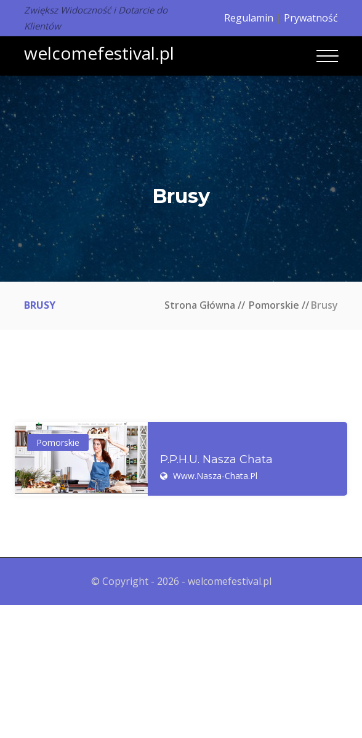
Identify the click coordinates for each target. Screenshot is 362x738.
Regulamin (248, 18)
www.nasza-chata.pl (215, 476)
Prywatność (311, 18)
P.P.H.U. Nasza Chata (216, 459)
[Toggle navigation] (327, 56)
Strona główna (199, 305)
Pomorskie (274, 305)
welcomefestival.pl (99, 53)
